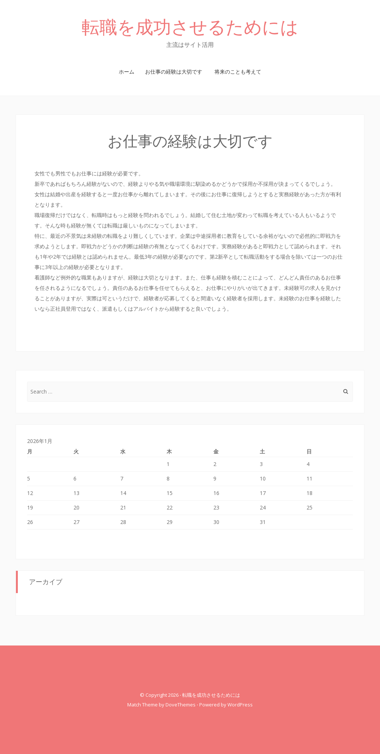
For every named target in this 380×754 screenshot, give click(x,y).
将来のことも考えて (237, 71)
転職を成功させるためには (190, 27)
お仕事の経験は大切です (173, 71)
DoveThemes (181, 704)
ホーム (126, 71)
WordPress (240, 704)
